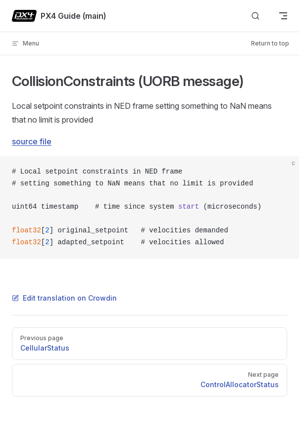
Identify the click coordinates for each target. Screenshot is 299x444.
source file (31, 141)
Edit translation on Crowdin (64, 298)
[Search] (255, 16)
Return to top (270, 43)
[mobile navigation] (283, 16)
